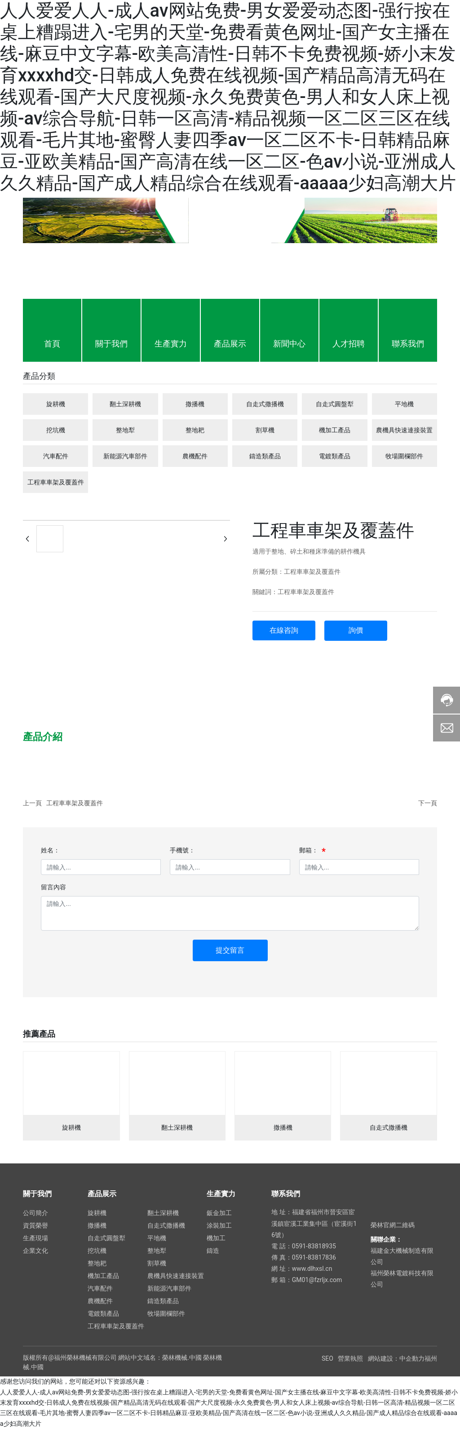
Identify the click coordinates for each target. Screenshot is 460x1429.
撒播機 (195, 404)
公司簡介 (35, 1212)
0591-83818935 (314, 1246)
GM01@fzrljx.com (317, 1279)
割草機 (265, 430)
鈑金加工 (219, 1212)
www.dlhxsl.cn (312, 1268)
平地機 (404, 404)
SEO (327, 1358)
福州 (431, 1358)
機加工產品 (334, 430)
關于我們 (111, 343)
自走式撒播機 (265, 404)
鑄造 (213, 1250)
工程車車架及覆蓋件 (55, 482)
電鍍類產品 (334, 456)
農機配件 (195, 456)
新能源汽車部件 (125, 456)
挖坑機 (55, 430)
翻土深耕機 (125, 404)
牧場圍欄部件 (404, 456)
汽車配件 (55, 456)
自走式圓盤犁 (335, 404)
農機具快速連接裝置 (404, 430)
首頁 (52, 343)
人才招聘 (348, 343)
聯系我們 (408, 343)
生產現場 (35, 1238)
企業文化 (35, 1250)
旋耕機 (55, 404)
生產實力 (171, 343)
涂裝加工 (219, 1225)
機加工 (216, 1238)
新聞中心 (289, 343)
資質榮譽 (35, 1225)
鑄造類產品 (265, 456)
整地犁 (125, 430)
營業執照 (350, 1358)
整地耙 (195, 430)
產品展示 (230, 343)
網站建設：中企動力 (396, 1358)
